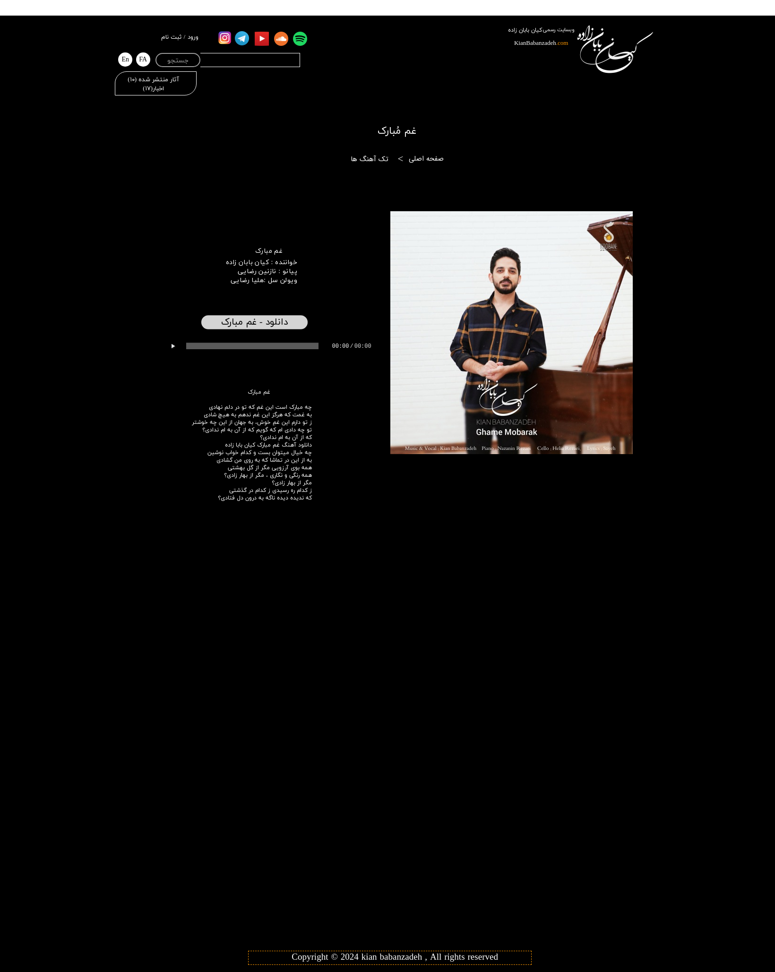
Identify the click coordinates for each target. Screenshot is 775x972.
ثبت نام (171, 37)
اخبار (153, 89)
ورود (193, 37)
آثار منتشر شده (153, 80)
